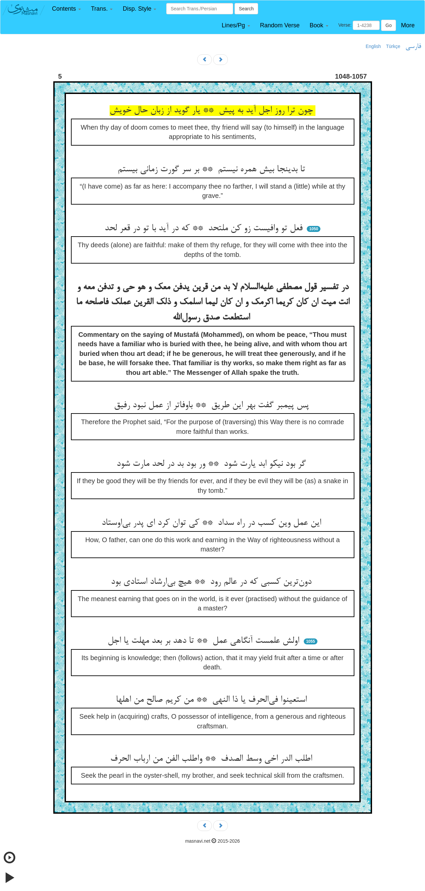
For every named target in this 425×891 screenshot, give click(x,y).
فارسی (413, 47)
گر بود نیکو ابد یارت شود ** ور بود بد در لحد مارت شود (212, 464)
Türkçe (393, 46)
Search (246, 8)
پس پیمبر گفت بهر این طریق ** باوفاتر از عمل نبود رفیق (212, 405)
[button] (66, 8)
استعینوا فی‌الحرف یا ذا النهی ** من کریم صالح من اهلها (212, 700)
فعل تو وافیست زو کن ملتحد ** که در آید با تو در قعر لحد (205, 228)
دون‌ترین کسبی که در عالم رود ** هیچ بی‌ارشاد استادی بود (212, 582)
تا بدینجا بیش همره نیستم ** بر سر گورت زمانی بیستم (213, 169)
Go (388, 25)
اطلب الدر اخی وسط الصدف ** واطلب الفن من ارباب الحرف (212, 759)
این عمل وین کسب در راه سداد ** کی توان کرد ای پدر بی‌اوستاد (213, 523)
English (373, 46)
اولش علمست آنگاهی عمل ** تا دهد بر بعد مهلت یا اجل (205, 641)
